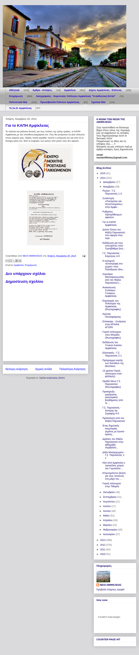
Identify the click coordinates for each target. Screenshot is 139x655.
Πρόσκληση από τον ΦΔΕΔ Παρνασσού (113, 419)
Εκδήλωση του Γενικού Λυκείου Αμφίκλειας (112, 345)
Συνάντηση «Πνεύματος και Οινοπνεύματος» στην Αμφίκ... (112, 202)
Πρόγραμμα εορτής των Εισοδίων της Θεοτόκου (113, 363)
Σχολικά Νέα (98, 102)
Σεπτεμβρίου (110, 497)
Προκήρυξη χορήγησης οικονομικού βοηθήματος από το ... (112, 397)
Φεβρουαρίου (110, 529)
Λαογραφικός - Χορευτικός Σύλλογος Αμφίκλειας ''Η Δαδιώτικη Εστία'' (75, 96)
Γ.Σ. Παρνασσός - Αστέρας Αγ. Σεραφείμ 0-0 (111, 410)
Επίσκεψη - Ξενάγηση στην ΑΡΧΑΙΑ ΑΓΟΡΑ (114, 324)
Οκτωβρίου (109, 492)
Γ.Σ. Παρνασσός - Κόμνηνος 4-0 (111, 254)
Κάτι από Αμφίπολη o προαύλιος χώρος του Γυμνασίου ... (113, 465)
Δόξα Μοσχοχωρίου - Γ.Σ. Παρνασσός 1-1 (113, 455)
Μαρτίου (108, 525)
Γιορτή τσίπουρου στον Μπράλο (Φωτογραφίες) (111, 334)
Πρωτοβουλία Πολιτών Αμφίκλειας (59, 102)
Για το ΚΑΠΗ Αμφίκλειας (109, 223)
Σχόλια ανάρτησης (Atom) (52, 378)
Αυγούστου (109, 501)
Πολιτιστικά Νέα (18, 102)
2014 (103, 178)
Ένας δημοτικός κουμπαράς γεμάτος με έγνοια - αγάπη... (113, 430)
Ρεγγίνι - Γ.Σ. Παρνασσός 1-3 (112, 192)
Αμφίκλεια (70, 90)
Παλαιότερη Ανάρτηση (72, 369)
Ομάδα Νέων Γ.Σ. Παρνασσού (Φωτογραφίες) (111, 384)
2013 (103, 540)
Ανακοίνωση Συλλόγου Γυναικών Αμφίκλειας (109, 291)
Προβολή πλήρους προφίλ (110, 589)
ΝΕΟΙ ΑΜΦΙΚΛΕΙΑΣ (110, 584)
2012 (103, 544)
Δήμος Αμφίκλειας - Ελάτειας (105, 90)
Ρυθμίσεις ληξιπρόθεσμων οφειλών (112, 214)
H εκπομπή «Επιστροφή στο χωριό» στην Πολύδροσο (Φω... (113, 265)
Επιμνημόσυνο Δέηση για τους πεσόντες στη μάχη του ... (114, 476)
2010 (103, 554)
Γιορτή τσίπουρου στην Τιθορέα (111, 485)
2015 (103, 173)
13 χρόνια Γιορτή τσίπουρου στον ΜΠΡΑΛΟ (112, 373)
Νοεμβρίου (109, 186)
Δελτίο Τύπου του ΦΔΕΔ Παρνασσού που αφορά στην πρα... (113, 233)
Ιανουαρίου (109, 534)
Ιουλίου (107, 506)
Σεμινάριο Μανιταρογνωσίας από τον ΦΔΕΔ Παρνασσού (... (113, 278)
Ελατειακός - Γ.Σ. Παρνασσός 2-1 (112, 354)
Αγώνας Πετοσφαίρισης (111, 315)
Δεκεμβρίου (109, 182)
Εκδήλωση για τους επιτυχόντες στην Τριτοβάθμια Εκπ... (113, 246)
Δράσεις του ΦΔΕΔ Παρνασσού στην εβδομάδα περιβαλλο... (112, 443)
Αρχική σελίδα (43, 369)
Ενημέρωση (16, 96)
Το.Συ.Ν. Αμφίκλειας (20, 108)
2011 (103, 549)
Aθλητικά (14, 90)
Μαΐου (106, 515)
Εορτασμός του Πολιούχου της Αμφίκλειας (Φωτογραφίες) (111, 305)
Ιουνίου (107, 511)
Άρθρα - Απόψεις (42, 90)
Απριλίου (108, 520)
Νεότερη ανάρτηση (16, 369)
